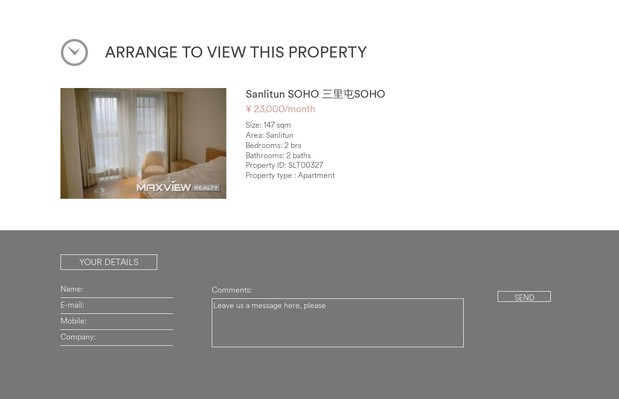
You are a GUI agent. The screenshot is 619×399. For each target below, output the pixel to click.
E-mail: (72, 305)
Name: (71, 289)
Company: (78, 336)
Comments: (232, 290)
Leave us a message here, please (338, 322)
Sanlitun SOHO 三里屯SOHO (315, 94)
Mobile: (73, 320)
